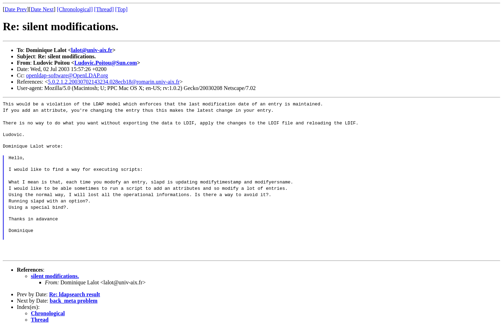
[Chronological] (75, 9)
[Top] (121, 9)
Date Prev (16, 9)
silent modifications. (55, 283)
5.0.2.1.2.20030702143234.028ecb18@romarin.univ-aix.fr (114, 82)
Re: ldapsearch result (74, 302)
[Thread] (104, 9)
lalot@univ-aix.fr (92, 50)
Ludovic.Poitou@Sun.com (105, 63)
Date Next (42, 9)
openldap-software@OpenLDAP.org (67, 75)
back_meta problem (74, 308)
